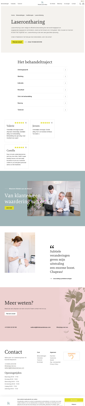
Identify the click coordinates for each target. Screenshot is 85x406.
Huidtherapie (29, 15)
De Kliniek (52, 3)
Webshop (59, 3)
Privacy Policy (54, 364)
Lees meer (9, 208)
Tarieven (20, 3)
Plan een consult (17, 42)
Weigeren (74, 396)
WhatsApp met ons (62, 327)
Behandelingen (5, 3)
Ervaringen (67, 3)
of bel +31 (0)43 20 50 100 (35, 42)
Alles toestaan (74, 392)
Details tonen (20, 403)
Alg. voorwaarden (55, 362)
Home (13, 15)
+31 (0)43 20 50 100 (11, 327)
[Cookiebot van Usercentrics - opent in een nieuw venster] (8, 403)
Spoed (52, 360)
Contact (74, 3)
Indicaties (13, 3)
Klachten (52, 356)
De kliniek (40, 362)
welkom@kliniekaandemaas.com (41, 327)
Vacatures (53, 358)
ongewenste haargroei (18, 30)
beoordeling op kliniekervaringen (62, 278)
